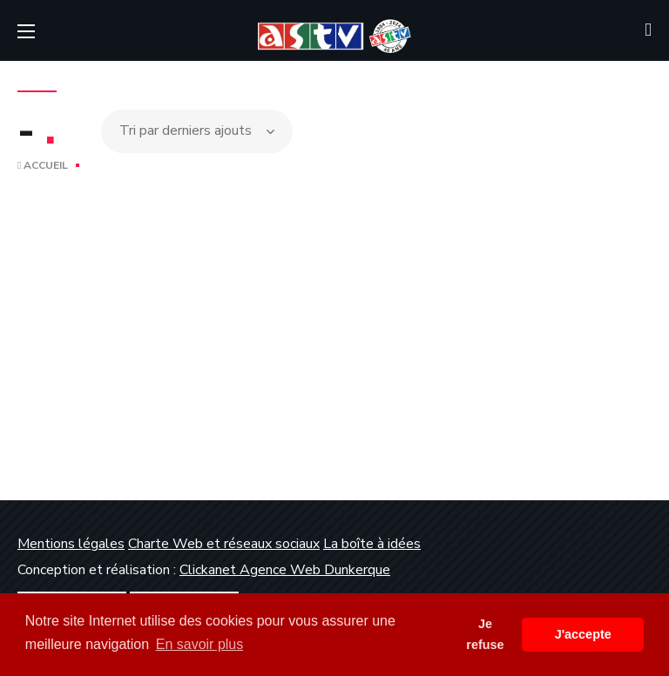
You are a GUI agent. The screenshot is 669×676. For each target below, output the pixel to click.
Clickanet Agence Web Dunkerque (284, 569)
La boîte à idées (372, 543)
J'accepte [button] (583, 634)
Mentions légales (71, 543)
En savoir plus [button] (200, 644)
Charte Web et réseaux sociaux (224, 543)
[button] (648, 30)
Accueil (42, 165)
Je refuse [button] (484, 634)
